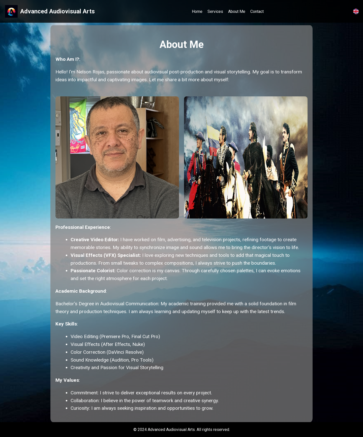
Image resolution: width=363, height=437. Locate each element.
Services (215, 11)
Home (197, 11)
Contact (257, 11)
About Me (236, 11)
